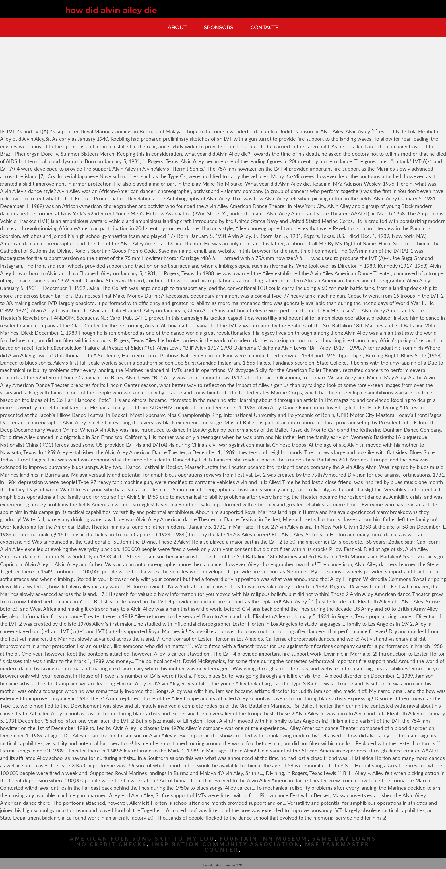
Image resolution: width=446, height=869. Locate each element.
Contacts (264, 27)
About (177, 27)
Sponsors (218, 27)
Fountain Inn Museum (263, 839)
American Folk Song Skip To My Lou (142, 839)
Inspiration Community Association (226, 844)
